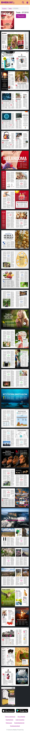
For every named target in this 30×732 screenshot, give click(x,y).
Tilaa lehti (21, 16)
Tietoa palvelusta (10, 717)
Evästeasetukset (15, 726)
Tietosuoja (9, 723)
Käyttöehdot (9, 720)
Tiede (10, 8)
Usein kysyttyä (20, 720)
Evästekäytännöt (19, 723)
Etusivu (4, 8)
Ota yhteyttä (21, 717)
